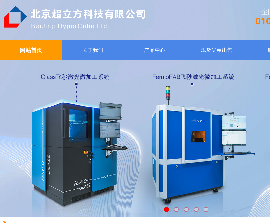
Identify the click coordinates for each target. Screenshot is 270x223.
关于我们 (92, 50)
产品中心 (154, 50)
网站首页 (31, 50)
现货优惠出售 (216, 50)
